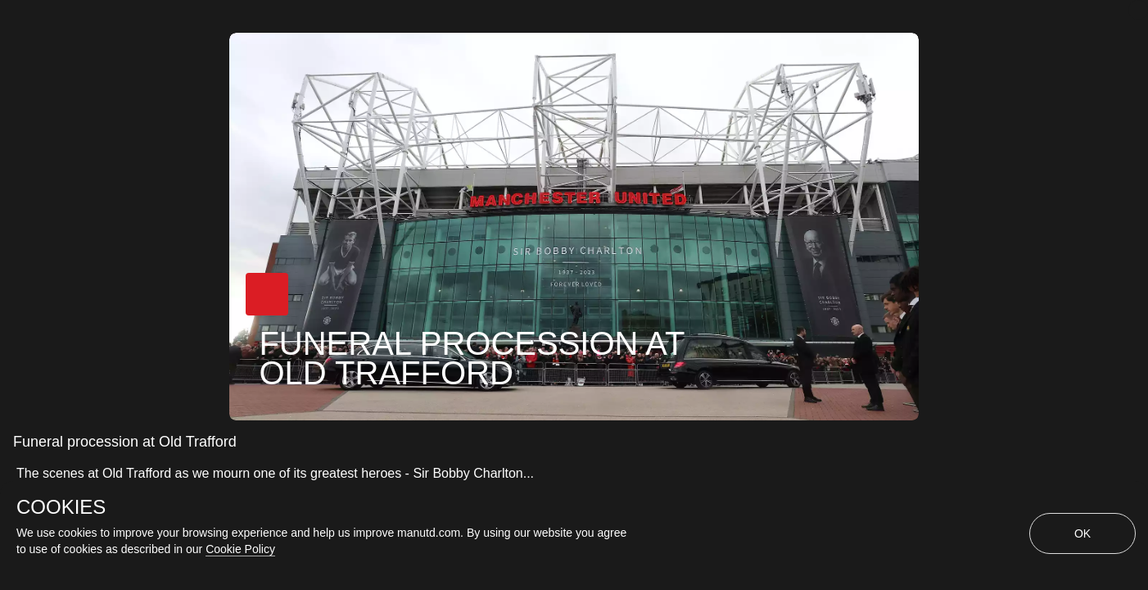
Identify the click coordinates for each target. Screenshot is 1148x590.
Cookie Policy (240, 549)
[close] (1138, 10)
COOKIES (61, 507)
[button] (267, 294)
